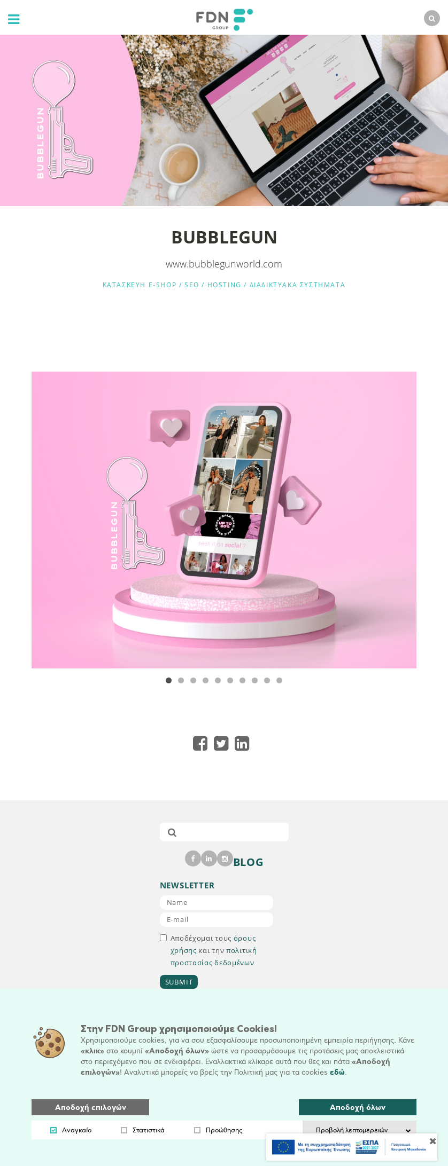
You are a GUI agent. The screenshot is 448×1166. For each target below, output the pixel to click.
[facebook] (193, 858)
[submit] (172, 832)
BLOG (248, 862)
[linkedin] (209, 858)
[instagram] (225, 858)
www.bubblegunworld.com (224, 263)
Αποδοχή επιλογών (90, 1107)
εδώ (337, 1072)
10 (279, 680)
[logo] (222, 18)
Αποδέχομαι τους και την (208, 950)
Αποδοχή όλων (357, 1107)
